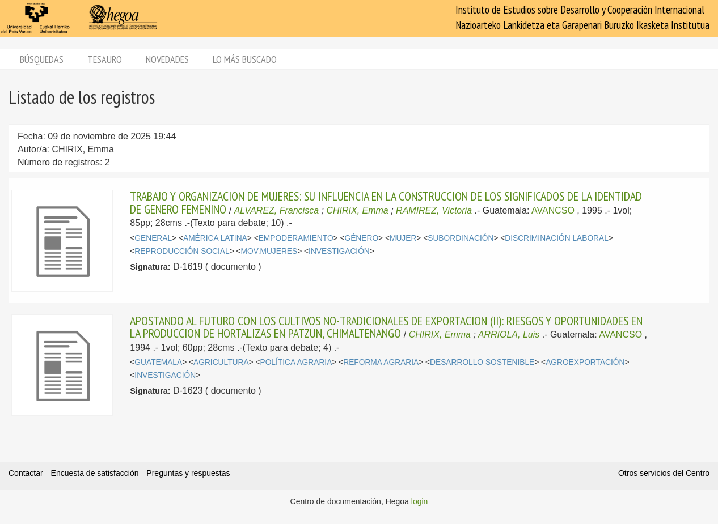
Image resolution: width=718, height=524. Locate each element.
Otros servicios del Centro (663, 473)
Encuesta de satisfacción (95, 473)
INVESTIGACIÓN (339, 251)
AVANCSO (553, 210)
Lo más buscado (245, 59)
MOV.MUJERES (269, 251)
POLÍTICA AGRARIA (296, 362)
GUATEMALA (158, 362)
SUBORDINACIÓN (460, 238)
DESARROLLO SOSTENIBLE (482, 362)
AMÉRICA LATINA (215, 238)
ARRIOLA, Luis (508, 334)
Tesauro (104, 59)
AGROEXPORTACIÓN (585, 362)
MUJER (403, 238)
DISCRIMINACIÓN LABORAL (557, 238)
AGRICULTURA (221, 362)
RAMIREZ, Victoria (434, 210)
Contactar (26, 473)
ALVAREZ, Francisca (276, 210)
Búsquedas (42, 59)
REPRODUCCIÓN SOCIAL (181, 251)
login (419, 501)
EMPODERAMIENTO (296, 238)
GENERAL (153, 238)
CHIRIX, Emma (357, 210)
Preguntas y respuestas (188, 473)
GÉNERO (362, 238)
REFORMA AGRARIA (381, 362)
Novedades (167, 59)
